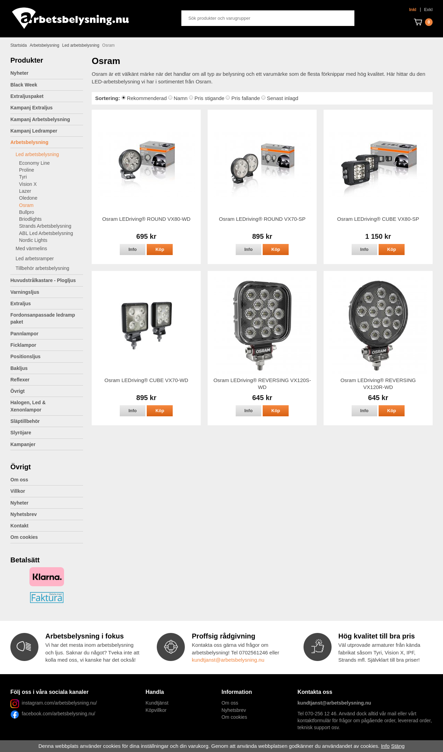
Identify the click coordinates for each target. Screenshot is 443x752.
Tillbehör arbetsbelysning (49, 268)
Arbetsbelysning (46, 142)
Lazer (25, 191)
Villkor (17, 491)
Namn (181, 98)
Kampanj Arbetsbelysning (40, 119)
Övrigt (46, 391)
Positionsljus (25, 356)
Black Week (23, 85)
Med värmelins (31, 248)
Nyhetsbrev (23, 514)
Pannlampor (46, 333)
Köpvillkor (155, 710)
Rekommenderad (147, 98)
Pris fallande (245, 98)
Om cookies (24, 537)
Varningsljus (46, 292)
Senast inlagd (282, 98)
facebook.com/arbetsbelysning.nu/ (57, 713)
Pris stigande (210, 98)
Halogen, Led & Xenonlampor (46, 406)
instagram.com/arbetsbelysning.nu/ (59, 703)
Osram (26, 205)
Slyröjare (46, 432)
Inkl (412, 9)
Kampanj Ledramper (33, 131)
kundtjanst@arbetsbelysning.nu (228, 660)
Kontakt (19, 525)
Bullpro (26, 212)
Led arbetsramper (49, 258)
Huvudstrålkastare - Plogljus (43, 280)
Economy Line (34, 163)
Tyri (23, 177)
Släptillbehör (25, 421)
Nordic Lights (33, 240)
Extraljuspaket (27, 96)
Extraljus (46, 303)
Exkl (428, 9)
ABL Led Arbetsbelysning (46, 233)
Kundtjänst (156, 703)
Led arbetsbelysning (49, 154)
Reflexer (19, 379)
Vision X (28, 184)
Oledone (28, 198)
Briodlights (30, 219)
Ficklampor (46, 345)
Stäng (398, 746)
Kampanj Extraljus (31, 107)
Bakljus (19, 368)
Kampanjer (22, 444)
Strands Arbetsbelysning (45, 226)
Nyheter (19, 73)
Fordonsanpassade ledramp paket (46, 318)
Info (132, 249)
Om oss (19, 479)
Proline (26, 170)
